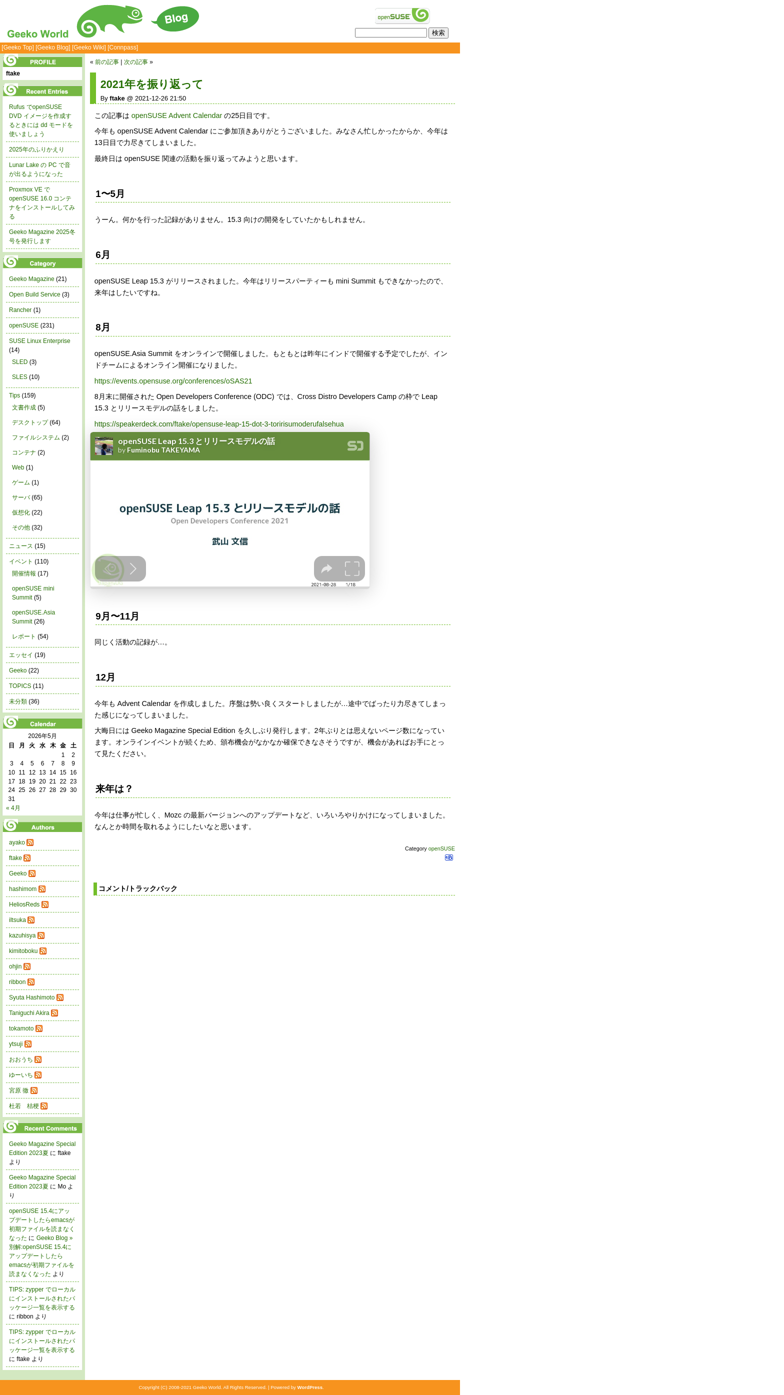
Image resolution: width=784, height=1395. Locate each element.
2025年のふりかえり (36, 149)
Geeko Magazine (31, 279)
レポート (24, 636)
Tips (14, 395)
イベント (21, 561)
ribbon (17, 982)
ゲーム (21, 482)
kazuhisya (22, 935)
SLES (20, 377)
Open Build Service (34, 294)
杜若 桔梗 (24, 1106)
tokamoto (21, 1028)
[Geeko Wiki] (89, 47)
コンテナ (24, 452)
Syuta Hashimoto (31, 997)
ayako (17, 842)
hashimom (22, 889)
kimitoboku (23, 951)
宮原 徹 (18, 1090)
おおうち (21, 1059)
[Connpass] (123, 47)
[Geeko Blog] (53, 47)
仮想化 (21, 512)
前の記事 (107, 62)
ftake (15, 858)
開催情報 (24, 573)
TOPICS (20, 686)
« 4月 (13, 808)
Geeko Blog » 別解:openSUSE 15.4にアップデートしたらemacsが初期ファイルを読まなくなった (41, 1256)
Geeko (17, 670)
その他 (21, 527)
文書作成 (24, 407)
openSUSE (441, 849)
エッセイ (21, 655)
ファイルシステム (36, 437)
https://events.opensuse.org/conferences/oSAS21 (173, 381)
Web (18, 467)
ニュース (21, 546)
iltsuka (17, 920)
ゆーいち (21, 1075)
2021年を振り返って (152, 84)
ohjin (15, 966)
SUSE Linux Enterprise (39, 341)
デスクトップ (30, 422)
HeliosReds (24, 904)
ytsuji (15, 1044)
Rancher (20, 310)
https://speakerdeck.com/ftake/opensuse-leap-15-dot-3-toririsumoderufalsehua (219, 424)
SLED (20, 362)
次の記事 (136, 62)
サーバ (21, 497)
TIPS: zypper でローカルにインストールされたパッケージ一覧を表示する (42, 1298)
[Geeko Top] (18, 47)
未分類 (18, 701)
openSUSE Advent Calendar (177, 116)
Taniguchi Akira (29, 1013)
